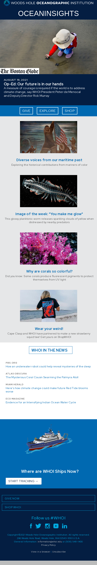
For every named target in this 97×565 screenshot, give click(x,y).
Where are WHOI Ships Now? (50, 471)
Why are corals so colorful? (49, 271)
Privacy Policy (48, 545)
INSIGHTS (48, 13)
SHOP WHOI (13, 507)
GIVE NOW (12, 498)
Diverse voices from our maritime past (49, 160)
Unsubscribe (59, 551)
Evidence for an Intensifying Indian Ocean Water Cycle (41, 402)
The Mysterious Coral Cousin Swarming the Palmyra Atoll (42, 377)
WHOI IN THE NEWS (49, 350)
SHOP (70, 111)
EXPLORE (47, 111)
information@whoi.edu (50, 541)
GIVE (26, 111)
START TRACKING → (23, 481)
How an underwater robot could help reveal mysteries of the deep (48, 366)
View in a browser (40, 551)
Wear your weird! (49, 328)
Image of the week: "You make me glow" (49, 214)
